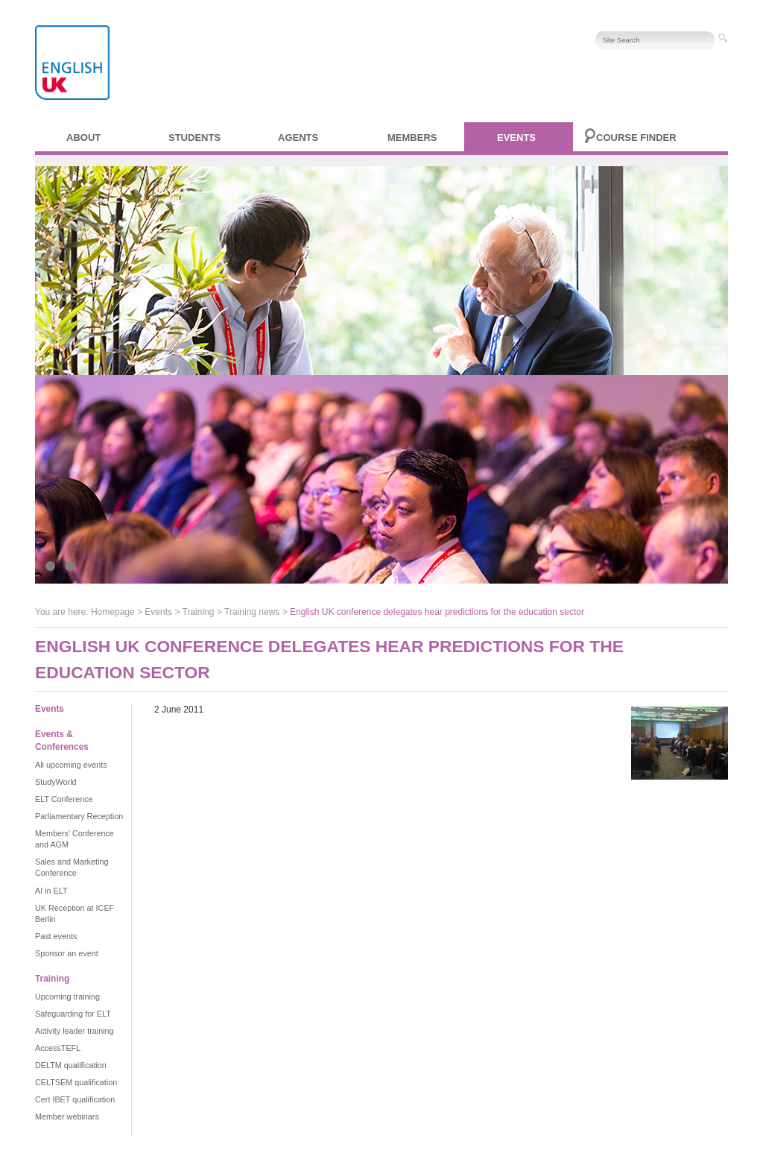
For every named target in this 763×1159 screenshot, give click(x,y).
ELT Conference (64, 799)
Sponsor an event (66, 953)
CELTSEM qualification (76, 1082)
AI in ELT (51, 890)
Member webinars (67, 1116)
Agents (298, 137)
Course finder (636, 137)
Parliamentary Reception (79, 816)
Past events (56, 936)
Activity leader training (74, 1030)
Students (194, 137)
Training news (251, 612)
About (83, 137)
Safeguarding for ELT (73, 1013)
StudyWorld (56, 781)
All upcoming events (71, 764)
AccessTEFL (57, 1047)
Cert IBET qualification (75, 1099)
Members (412, 137)
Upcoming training (67, 996)
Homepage (113, 612)
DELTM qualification (71, 1065)
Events (516, 137)
